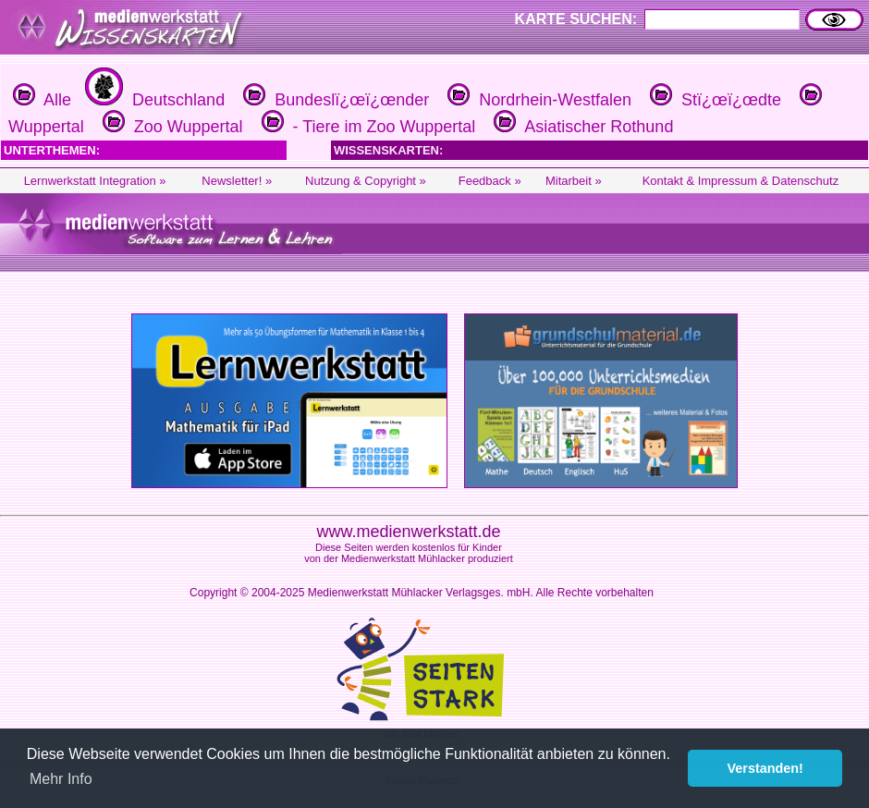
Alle (42, 100)
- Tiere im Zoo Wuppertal (366, 126)
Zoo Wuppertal (170, 126)
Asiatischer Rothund (581, 126)
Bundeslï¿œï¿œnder (334, 100)
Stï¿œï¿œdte (713, 100)
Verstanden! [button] (765, 768)
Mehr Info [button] (61, 779)
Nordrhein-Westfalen (537, 100)
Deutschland (152, 100)
